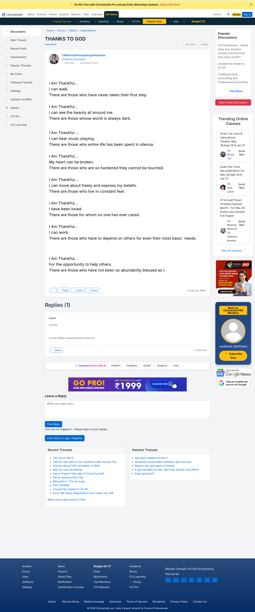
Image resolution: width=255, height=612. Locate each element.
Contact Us (200, 601)
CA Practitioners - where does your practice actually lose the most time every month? (233, 51)
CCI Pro (134, 21)
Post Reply (53, 424)
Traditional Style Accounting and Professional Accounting (233, 78)
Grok (176, 365)
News (61, 566)
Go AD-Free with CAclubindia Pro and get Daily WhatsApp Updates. (125, 4)
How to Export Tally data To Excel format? (78, 473)
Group (135, 581)
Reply (64, 290)
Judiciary (28, 581)
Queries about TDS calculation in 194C (76, 465)
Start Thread (15, 40)
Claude (147, 365)
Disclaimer (159, 601)
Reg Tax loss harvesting (67, 469)
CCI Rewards (101, 587)
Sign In (247, 14)
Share (78, 290)
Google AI (162, 365)
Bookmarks (100, 576)
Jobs (173, 21)
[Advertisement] (127, 534)
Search (12, 107)
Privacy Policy (179, 601)
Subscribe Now (233, 355)
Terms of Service (136, 601)
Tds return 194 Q (63, 458)
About (52, 601)
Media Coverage (94, 601)
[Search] (219, 14)
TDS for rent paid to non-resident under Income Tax (84, 461)
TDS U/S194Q (61, 485)
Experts (62, 571)
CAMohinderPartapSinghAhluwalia (83, 55)
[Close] (251, 4)
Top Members (102, 581)
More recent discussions (63, 499)
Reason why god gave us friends (155, 465)
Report (203, 290)
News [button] (30, 14)
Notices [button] (76, 14)
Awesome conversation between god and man (163, 461)
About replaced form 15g (68, 477)
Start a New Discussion (233, 102)
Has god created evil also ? (151, 458)
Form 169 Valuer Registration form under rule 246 (83, 493)
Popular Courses (60, 21)
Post (83, 499)
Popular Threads (18, 65)
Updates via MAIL (18, 99)
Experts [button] (64, 14)
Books (118, 21)
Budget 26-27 (102, 566)
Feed (97, 571)
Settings (13, 91)
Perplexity (132, 365)
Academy (82, 21)
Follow (92, 290)
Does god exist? (144, 473)
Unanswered (15, 57)
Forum (26, 571)
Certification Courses (71, 587)
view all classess (234, 250)
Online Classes (233, 121)
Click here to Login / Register (64, 438)
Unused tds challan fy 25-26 (70, 489)
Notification (65, 581)
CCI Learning (16, 124)
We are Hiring (70, 601)
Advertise (115, 601)
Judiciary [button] (97, 14)
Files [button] (86, 14)
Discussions (15, 31)
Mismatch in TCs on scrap (69, 481)
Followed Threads (19, 82)
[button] (228, 14)
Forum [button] (53, 14)
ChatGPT (115, 365)
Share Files (64, 576)
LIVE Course (154, 21)
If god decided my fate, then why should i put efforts (167, 469)
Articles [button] (41, 14)
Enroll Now (242, 153)
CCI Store (111, 14)
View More (237, 91)
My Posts (13, 74)
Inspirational (50, 44)
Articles (26, 566)
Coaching (101, 21)
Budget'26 (198, 21)
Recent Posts (16, 48)
